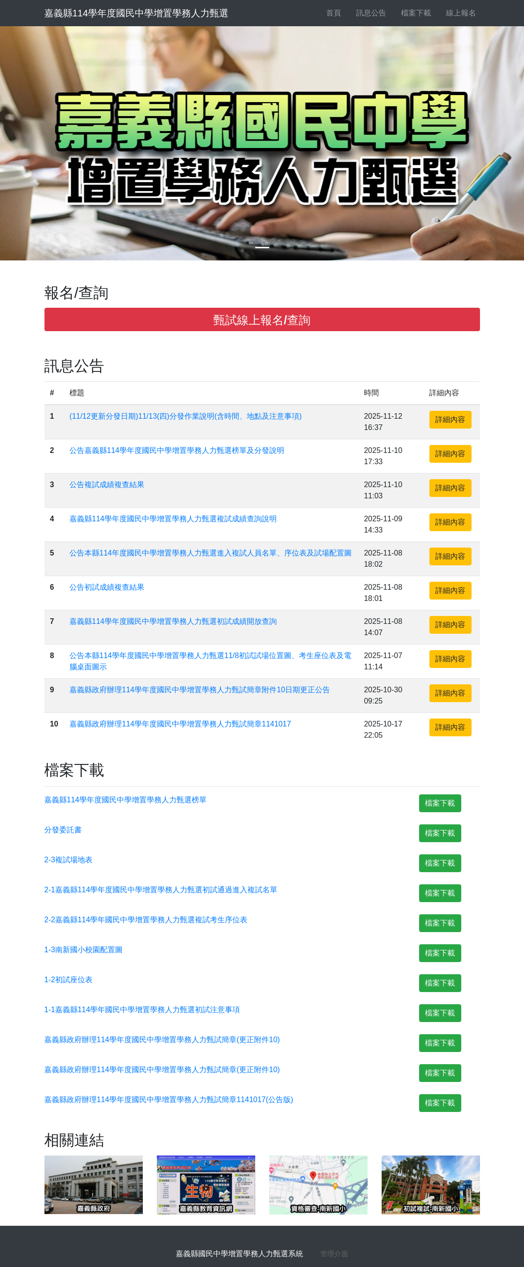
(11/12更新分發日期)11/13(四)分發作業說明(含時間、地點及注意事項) (185, 416)
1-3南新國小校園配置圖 (83, 950)
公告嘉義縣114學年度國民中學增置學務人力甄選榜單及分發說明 (176, 450)
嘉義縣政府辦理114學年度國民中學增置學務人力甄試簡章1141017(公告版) (169, 1100)
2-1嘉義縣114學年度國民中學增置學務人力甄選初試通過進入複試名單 (161, 890)
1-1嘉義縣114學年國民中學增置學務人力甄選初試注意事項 (142, 1010)
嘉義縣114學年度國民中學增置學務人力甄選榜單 (125, 800)
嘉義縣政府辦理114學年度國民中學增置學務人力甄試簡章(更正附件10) (162, 1040)
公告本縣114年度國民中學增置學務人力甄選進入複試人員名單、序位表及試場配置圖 (210, 553)
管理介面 (334, 1254)
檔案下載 (412, 13)
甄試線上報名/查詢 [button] (262, 319)
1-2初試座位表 (68, 980)
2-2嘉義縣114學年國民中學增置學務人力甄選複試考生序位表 (146, 920)
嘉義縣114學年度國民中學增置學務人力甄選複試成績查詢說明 (173, 519)
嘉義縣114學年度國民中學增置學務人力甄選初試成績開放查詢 (173, 621)
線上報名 (457, 13)
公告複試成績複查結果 (106, 485)
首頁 (333, 13)
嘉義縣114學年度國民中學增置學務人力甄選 (136, 13)
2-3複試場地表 (68, 860)
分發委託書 (63, 830)
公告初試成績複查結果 (106, 587)
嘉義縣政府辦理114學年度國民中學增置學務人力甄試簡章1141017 (180, 724)
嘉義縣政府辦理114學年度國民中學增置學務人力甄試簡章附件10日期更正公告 (199, 690)
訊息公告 (367, 13)
